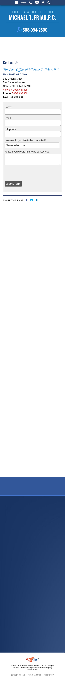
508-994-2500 (35, 30)
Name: (8, 107)
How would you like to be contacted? (25, 140)
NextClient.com (32, 669)
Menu (22, 2)
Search (48, 2)
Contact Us (18, 675)
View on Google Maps (15, 89)
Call (30, 2)
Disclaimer (34, 675)
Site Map (49, 675)
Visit (43, 2)
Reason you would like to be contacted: (27, 151)
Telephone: (11, 129)
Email (36, 2)
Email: (8, 118)
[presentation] (28, 173)
